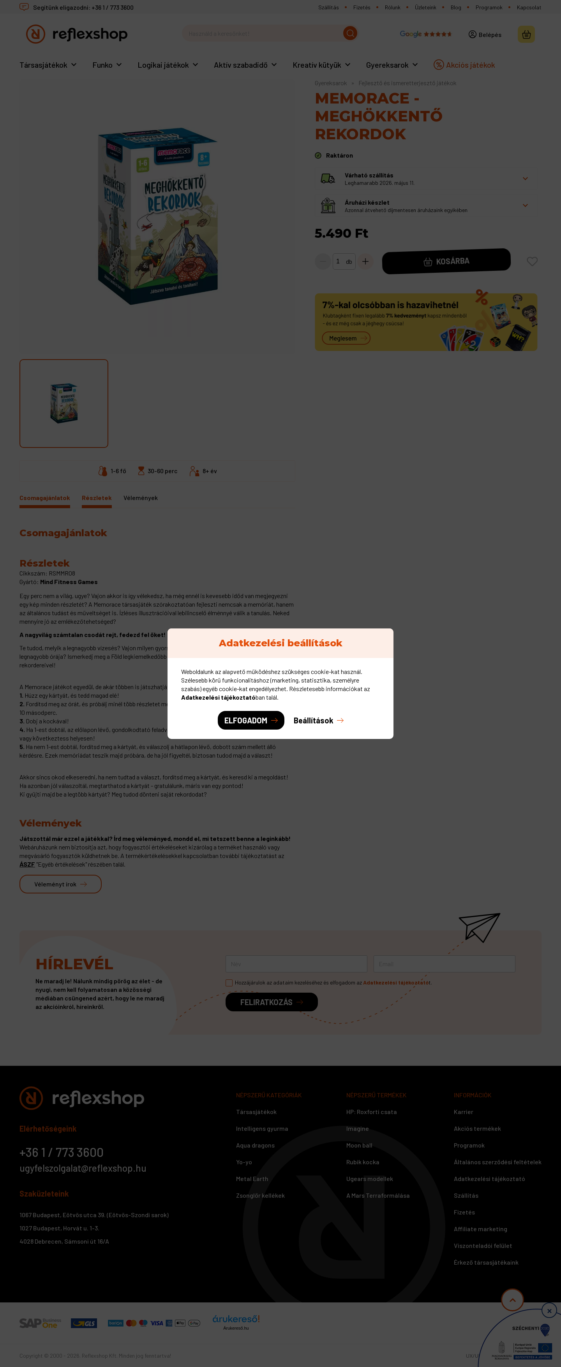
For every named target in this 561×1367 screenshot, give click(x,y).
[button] (319, 720)
